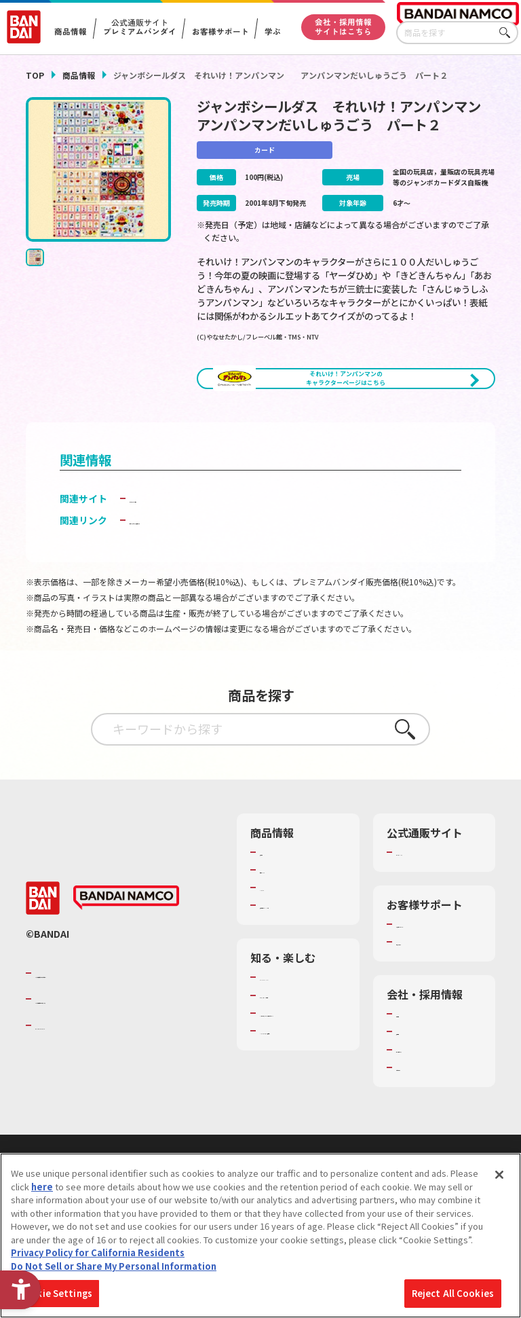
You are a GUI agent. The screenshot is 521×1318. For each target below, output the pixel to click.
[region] (260, 1235)
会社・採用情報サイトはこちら (343, 26)
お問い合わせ (422, 1126)
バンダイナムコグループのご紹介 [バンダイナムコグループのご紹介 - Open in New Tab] (116, 1031)
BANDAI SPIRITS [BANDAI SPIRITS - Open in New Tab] (76, 1083)
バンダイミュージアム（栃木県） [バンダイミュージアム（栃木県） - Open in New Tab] (300, 1132)
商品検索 (277, 898)
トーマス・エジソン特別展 (299, 1060)
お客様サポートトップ (436, 976)
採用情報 (413, 1090)
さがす (508, 33)
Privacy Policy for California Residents (98, 1252)
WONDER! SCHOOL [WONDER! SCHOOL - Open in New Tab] (298, 1036)
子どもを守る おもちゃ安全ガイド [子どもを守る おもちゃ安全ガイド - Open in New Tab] (202, 566)
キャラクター (286, 934)
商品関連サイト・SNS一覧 (295, 957)
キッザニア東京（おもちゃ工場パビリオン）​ (299, 1096)
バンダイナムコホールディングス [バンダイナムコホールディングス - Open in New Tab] (116, 1057)
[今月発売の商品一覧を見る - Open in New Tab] (423, 429)
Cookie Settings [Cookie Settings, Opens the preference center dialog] (55, 1293)
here (42, 1186)
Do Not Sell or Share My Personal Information (113, 1266)
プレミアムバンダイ (436, 898)
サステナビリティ (431, 1108)
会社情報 (413, 1072)
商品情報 (78, 75)
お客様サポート (219, 32)
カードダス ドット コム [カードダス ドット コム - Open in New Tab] (179, 544)
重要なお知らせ (427, 1000)
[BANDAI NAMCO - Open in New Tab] (126, 957)
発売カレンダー (291, 916)
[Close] (499, 1175)
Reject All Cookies (453, 1293)
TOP (35, 75)
